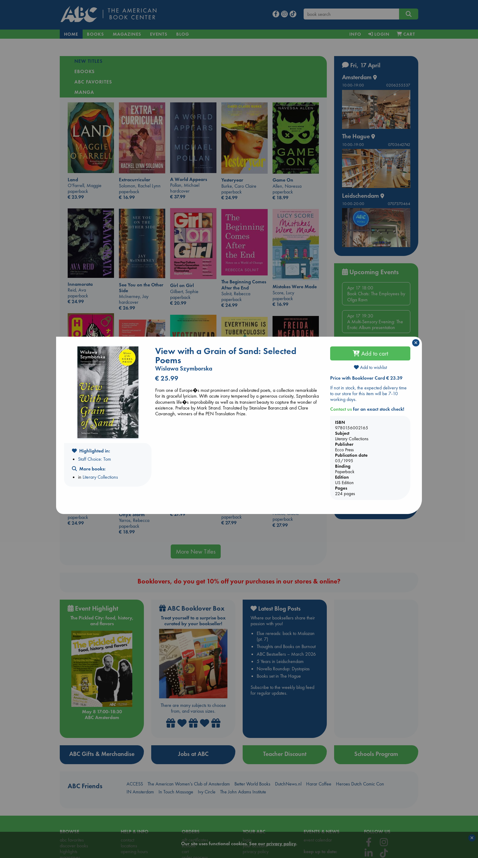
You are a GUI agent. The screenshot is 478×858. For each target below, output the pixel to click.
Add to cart (370, 353)
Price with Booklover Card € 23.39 (366, 378)
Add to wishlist (370, 367)
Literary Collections (100, 477)
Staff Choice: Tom (94, 459)
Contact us (341, 409)
